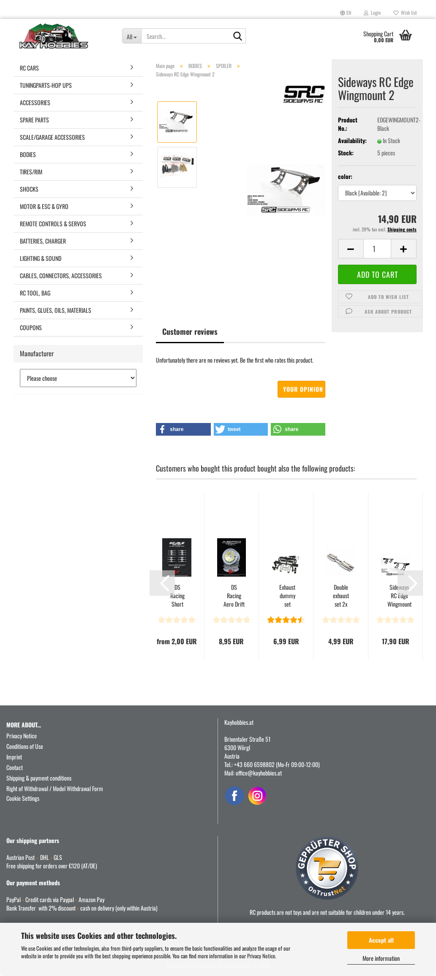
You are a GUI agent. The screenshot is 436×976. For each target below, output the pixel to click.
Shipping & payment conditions (38, 777)
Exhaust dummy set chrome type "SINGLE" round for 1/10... (287, 595)
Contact (14, 767)
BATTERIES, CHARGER (43, 240)
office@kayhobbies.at (259, 772)
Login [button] (372, 12)
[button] (345, 12)
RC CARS (29, 67)
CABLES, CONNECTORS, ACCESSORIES (61, 275)
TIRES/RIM (31, 171)
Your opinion (303, 389)
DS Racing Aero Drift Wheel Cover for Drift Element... (234, 595)
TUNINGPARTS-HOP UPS (46, 85)
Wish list (405, 12)
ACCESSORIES (35, 102)
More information (381, 958)
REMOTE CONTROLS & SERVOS (53, 223)
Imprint (14, 756)
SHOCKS (29, 188)
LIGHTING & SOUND (40, 258)
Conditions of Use (24, 746)
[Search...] (132, 35)
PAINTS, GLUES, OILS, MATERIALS (55, 310)
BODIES (28, 154)
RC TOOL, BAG (35, 292)
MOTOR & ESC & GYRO (44, 206)
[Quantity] (377, 248)
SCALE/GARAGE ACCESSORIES (52, 137)
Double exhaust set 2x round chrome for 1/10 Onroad (340, 595)
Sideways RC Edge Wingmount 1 (399, 595)
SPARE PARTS (34, 119)
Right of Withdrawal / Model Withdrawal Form (54, 788)
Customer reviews (190, 331)
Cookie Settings (22, 798)
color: (345, 176)
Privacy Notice (261, 956)
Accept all (381, 939)
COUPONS (31, 327)
